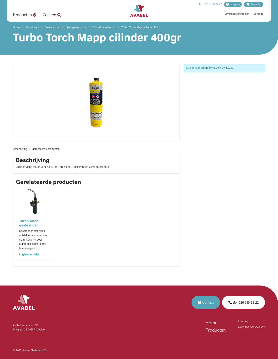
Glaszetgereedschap (104, 27)
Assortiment (32, 27)
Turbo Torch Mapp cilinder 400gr (140, 27)
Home (16, 27)
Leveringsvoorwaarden (237, 14)
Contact (206, 302)
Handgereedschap (76, 27)
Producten (215, 330)
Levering (258, 14)
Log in (190, 68)
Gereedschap (52, 27)
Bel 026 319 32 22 (243, 302)
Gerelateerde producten (46, 149)
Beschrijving (20, 149)
